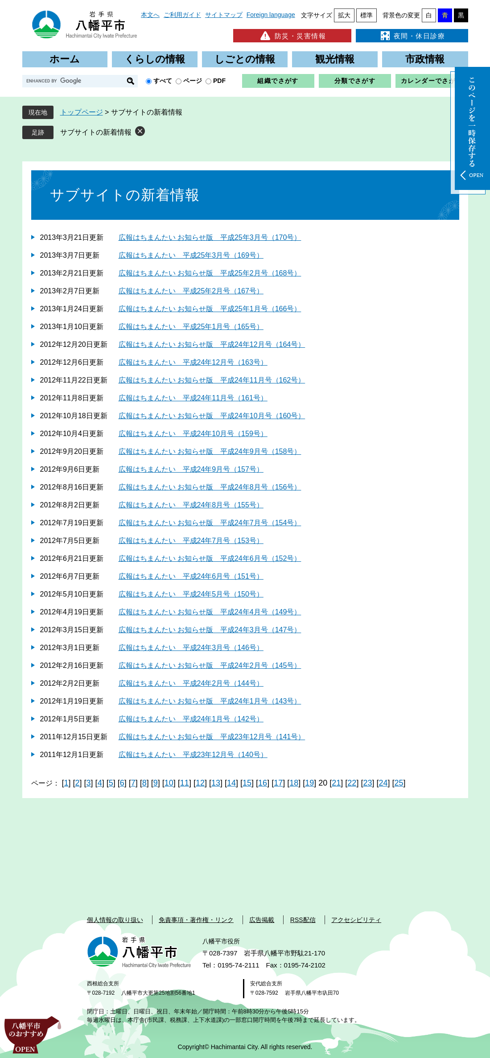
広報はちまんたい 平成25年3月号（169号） (191, 255)
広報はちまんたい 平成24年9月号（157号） (191, 469)
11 (184, 782)
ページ (192, 80)
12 (200, 782)
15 (247, 782)
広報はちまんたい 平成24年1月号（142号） (191, 719)
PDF (219, 80)
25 (398, 782)
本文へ (150, 14)
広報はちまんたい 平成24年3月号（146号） (191, 647)
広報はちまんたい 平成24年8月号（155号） (191, 505)
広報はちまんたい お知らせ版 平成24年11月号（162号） (212, 380)
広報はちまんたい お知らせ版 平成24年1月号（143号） (210, 701)
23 (367, 782)
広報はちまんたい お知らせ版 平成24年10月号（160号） (212, 416)
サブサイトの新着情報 (96, 132)
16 (262, 782)
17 (278, 782)
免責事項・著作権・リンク (196, 919)
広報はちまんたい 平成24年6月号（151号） (191, 576)
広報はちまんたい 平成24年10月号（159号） (193, 433)
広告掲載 (261, 919)
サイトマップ (224, 14)
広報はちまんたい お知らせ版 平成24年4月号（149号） (210, 612)
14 (231, 782)
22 (351, 782)
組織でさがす (277, 80)
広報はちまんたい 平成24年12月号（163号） (193, 362)
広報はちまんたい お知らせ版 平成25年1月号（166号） (210, 309)
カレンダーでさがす (432, 80)
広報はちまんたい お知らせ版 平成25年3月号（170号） (210, 237)
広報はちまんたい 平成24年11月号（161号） (193, 398)
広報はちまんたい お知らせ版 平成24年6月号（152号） (210, 558)
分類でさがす (354, 80)
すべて (162, 80)
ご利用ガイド (182, 14)
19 (309, 782)
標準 (366, 15)
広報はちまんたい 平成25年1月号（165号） (191, 326)
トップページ (81, 112)
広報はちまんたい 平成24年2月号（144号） (191, 683)
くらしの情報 (154, 59)
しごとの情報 (244, 59)
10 (169, 782)
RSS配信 (303, 919)
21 (336, 782)
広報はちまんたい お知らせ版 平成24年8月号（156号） (210, 487)
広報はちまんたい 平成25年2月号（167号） (191, 291)
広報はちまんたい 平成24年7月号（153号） (191, 540)
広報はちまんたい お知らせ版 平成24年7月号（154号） (210, 523)
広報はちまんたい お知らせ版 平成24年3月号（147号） (210, 630)
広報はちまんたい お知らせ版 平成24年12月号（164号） (212, 344)
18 (293, 782)
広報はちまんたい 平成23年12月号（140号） (193, 754)
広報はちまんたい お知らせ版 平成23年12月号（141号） (212, 737)
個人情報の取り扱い (115, 919)
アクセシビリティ (356, 919)
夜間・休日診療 (412, 35)
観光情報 (334, 59)
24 (383, 782)
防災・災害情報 (292, 35)
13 (215, 782)
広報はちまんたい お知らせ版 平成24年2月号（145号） (210, 665)
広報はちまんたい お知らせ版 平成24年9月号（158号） (210, 451)
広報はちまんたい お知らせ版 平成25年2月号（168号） (210, 273)
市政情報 (425, 59)
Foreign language (271, 14)
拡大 (344, 15)
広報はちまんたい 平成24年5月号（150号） (191, 594)
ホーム (64, 59)
